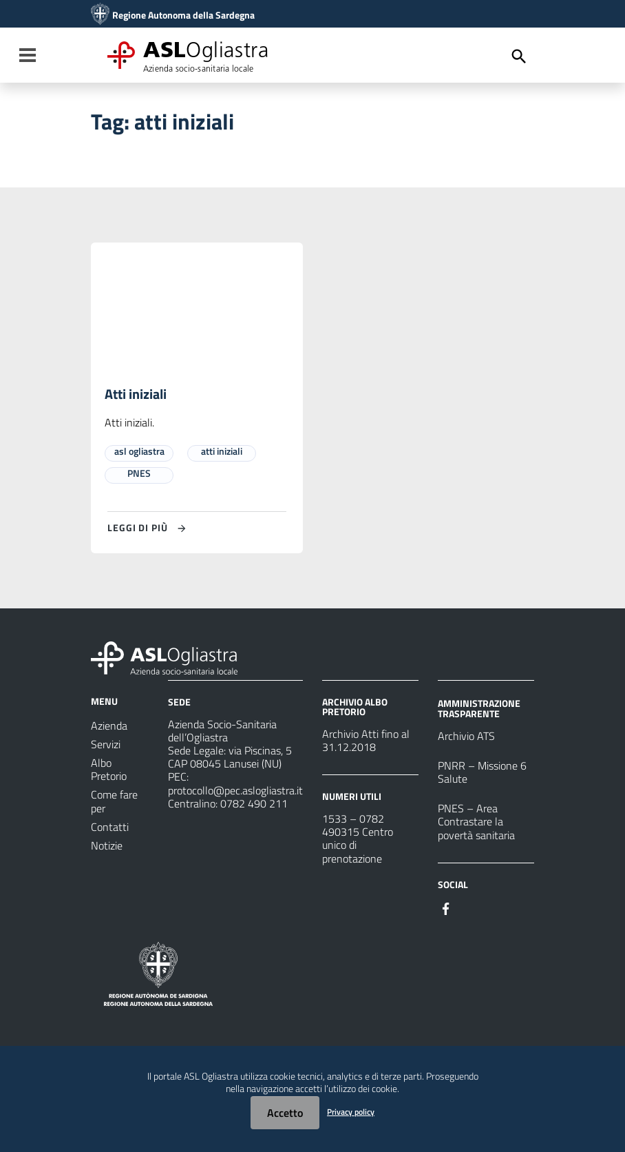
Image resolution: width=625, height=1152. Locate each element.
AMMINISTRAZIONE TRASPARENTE (479, 708)
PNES (139, 473)
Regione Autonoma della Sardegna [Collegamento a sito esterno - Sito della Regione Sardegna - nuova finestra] (183, 15)
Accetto (285, 1112)
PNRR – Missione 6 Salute (482, 772)
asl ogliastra (139, 451)
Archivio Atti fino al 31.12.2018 (366, 740)
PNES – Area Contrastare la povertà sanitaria (476, 822)
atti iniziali (221, 451)
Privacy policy (350, 1111)
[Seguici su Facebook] (446, 907)
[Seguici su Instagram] (471, 907)
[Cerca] (519, 56)
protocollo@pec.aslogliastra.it (235, 790)
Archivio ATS (466, 736)
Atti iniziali (136, 394)
